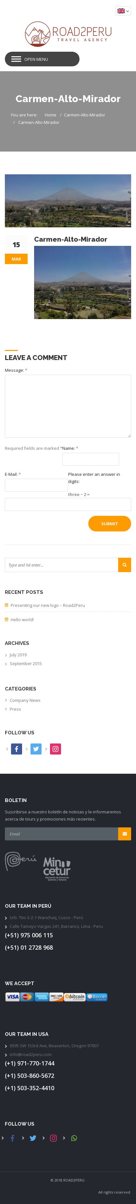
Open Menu (36, 59)
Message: (16, 370)
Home (50, 115)
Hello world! (22, 619)
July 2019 (18, 655)
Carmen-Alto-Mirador (84, 115)
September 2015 (26, 663)
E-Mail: (13, 474)
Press (15, 709)
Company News (25, 700)
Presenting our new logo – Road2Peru (48, 605)
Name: (70, 448)
